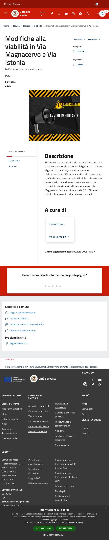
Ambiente (59, 430)
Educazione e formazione (61, 405)
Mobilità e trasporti (37, 431)
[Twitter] (58, 13)
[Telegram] (79, 13)
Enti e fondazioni (10, 419)
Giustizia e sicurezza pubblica (65, 414)
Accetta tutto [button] (43, 528)
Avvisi (85, 414)
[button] (54, 535)
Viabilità (38, 25)
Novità (16, 25)
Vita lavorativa (35, 416)
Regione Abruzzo (12, 4)
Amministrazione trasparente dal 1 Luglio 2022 (66, 477)
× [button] (106, 509)
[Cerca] (103, 13)
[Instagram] (72, 13)
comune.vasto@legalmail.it (15, 501)
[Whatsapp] (86, 13)
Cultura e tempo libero (39, 411)
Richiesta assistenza (38, 483)
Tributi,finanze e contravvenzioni (63, 423)
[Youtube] (65, 13)
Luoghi (85, 428)
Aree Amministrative (12, 408)
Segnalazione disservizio (34, 471)
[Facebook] (51, 13)
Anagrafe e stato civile (39, 406)
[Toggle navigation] (5, 13)
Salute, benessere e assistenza (64, 438)
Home (6, 25)
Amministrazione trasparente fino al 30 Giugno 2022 (65, 464)
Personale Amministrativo (9, 431)
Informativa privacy (64, 486)
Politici (5, 424)
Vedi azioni (94, 39)
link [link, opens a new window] (81, 522)
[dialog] (54, 523)
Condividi (80, 39)
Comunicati (87, 408)
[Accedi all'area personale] (97, 4)
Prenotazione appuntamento (35, 462)
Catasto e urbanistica (38, 426)
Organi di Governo (10, 403)
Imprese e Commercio (38, 421)
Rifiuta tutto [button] (66, 528)
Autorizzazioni (62, 445)
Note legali (60, 491)
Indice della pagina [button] (17, 151)
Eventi (85, 433)
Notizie (26, 25)
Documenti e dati (10, 438)
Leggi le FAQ (34, 478)
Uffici (4, 414)
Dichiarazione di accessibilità (62, 498)
